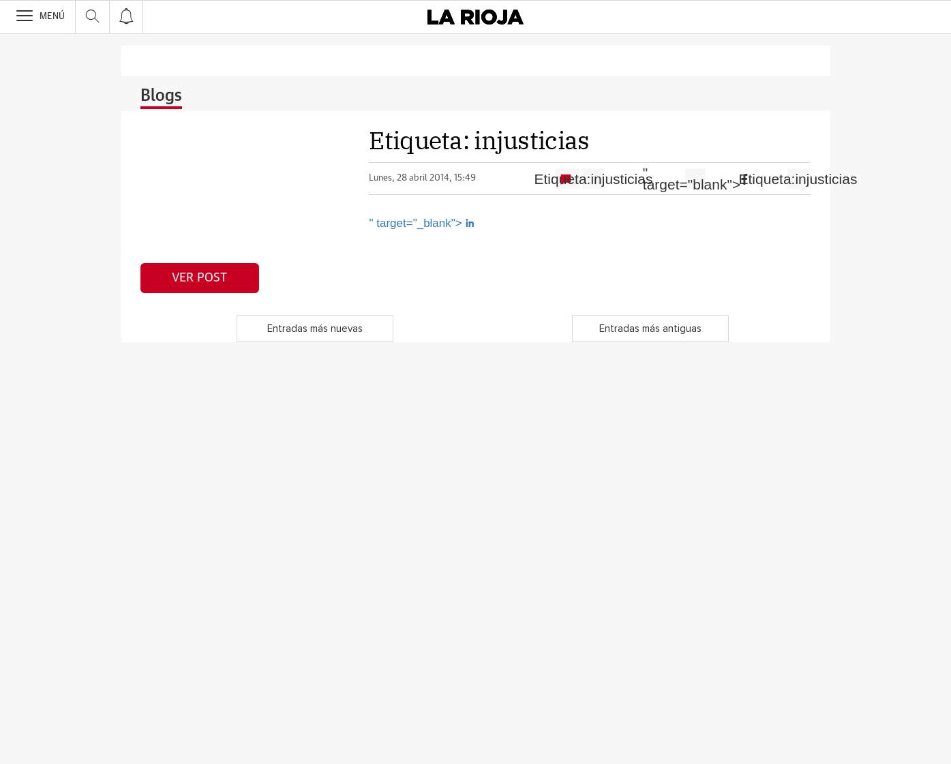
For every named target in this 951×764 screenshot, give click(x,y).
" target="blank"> (695, 178)
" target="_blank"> (421, 223)
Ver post (199, 278)
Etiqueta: (593, 179)
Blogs (161, 96)
